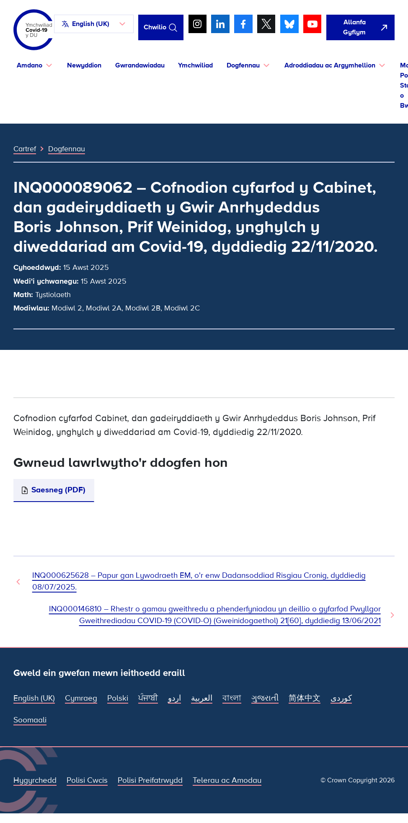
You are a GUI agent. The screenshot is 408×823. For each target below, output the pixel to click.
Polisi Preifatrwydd (150, 780)
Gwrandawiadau (140, 65)
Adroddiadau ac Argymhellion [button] (329, 65)
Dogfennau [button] (243, 65)
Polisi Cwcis (87, 780)
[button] (94, 24)
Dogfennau (66, 148)
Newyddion (84, 65)
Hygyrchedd (35, 780)
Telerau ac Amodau (227, 780)
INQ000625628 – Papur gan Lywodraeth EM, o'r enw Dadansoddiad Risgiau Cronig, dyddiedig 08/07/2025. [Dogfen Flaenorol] (199, 581)
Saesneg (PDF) (58, 490)
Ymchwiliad (195, 65)
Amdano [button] (29, 65)
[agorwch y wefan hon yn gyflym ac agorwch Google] (360, 27)
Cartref (24, 148)
